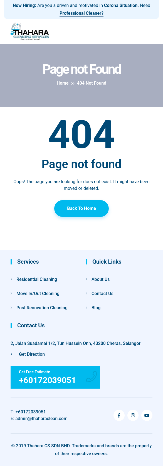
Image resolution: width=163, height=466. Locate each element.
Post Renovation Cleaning (42, 307)
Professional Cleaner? (81, 13)
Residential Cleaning (36, 279)
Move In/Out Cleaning (38, 293)
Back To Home (81, 208)
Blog (96, 307)
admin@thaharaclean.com (39, 418)
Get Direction (28, 354)
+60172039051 (28, 412)
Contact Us (102, 293)
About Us (101, 279)
